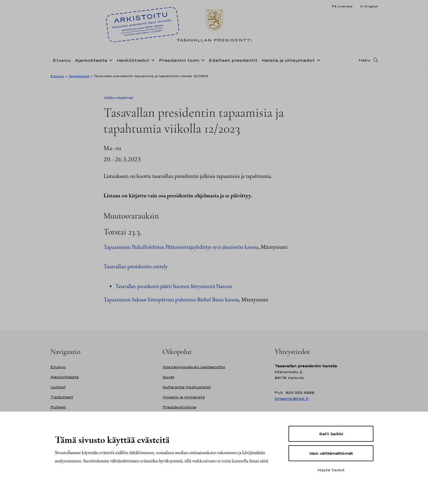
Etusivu (62, 60)
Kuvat (168, 376)
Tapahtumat (78, 76)
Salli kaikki (331, 433)
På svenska (342, 6)
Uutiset (58, 386)
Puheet (58, 407)
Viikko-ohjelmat (118, 97)
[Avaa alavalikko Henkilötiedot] (152, 59)
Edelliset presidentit (233, 60)
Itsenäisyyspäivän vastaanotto (194, 366)
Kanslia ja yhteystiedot (288, 60)
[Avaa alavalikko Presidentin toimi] (201, 59)
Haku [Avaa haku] (364, 60)
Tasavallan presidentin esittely (136, 266)
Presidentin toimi (179, 60)
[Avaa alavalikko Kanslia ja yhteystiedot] (317, 59)
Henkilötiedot (133, 60)
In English (369, 6)
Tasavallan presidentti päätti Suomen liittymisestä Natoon (173, 286)
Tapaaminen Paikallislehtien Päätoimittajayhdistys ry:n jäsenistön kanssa (181, 247)
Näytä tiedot (331, 469)
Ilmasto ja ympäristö (184, 396)
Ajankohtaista (91, 60)
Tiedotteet (61, 396)
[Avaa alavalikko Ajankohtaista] (109, 59)
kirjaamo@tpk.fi (292, 398)
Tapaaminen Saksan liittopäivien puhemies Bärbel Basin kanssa (171, 299)
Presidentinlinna (179, 407)
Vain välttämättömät (331, 453)
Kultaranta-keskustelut (187, 386)
